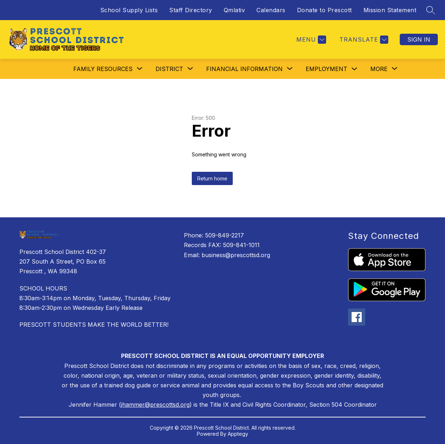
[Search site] (430, 10)
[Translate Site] (363, 39)
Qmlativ (234, 10)
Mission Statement (390, 10)
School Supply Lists (129, 10)
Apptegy (238, 434)
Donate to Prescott (324, 10)
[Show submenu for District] (169, 69)
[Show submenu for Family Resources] (103, 69)
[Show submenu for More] (379, 69)
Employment (326, 68)
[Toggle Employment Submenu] (354, 69)
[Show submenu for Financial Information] (244, 69)
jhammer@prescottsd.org (155, 404)
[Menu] (310, 39)
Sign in (418, 39)
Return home (212, 178)
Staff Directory (190, 10)
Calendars (271, 10)
